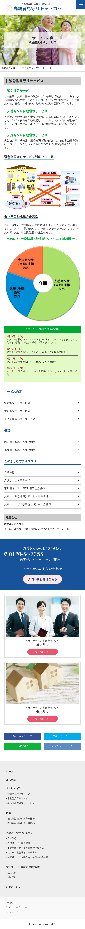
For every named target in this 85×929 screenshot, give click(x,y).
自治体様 (9, 472)
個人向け (12, 877)
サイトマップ (11, 912)
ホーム (9, 771)
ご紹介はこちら (42, 651)
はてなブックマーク (62, 746)
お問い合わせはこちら (42, 579)
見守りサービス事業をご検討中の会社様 (27, 504)
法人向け (12, 872)
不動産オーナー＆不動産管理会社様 (25, 847)
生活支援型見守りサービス (19, 418)
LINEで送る (23, 746)
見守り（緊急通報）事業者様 (22, 852)
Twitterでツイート (62, 736)
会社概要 (8, 902)
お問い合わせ (13, 887)
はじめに (11, 779)
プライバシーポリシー (15, 907)
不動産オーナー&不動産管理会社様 (24, 488)
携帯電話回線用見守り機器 (19, 449)
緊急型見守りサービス (17, 402)
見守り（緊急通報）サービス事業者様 (26, 496)
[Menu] (80, 4)
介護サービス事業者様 (17, 480)
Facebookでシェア (22, 736)
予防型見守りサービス (17, 410)
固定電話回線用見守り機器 (19, 441)
